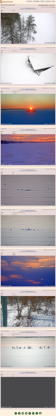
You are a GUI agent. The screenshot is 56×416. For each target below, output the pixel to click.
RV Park (42, 1)
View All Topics (21, 9)
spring (2, 290)
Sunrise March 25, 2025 (5, 88)
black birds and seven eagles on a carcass (8, 209)
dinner (2, 169)
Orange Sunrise (3, 128)
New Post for (28, 8)
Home (53, 1)
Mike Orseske (14, 214)
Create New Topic (27, 9)
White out (3, 7)
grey (2, 371)
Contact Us (48, 1)
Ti (12, 52)
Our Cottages (36, 1)
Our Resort (29, 1)
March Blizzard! (3, 47)
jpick (13, 173)
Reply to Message (34, 9)
